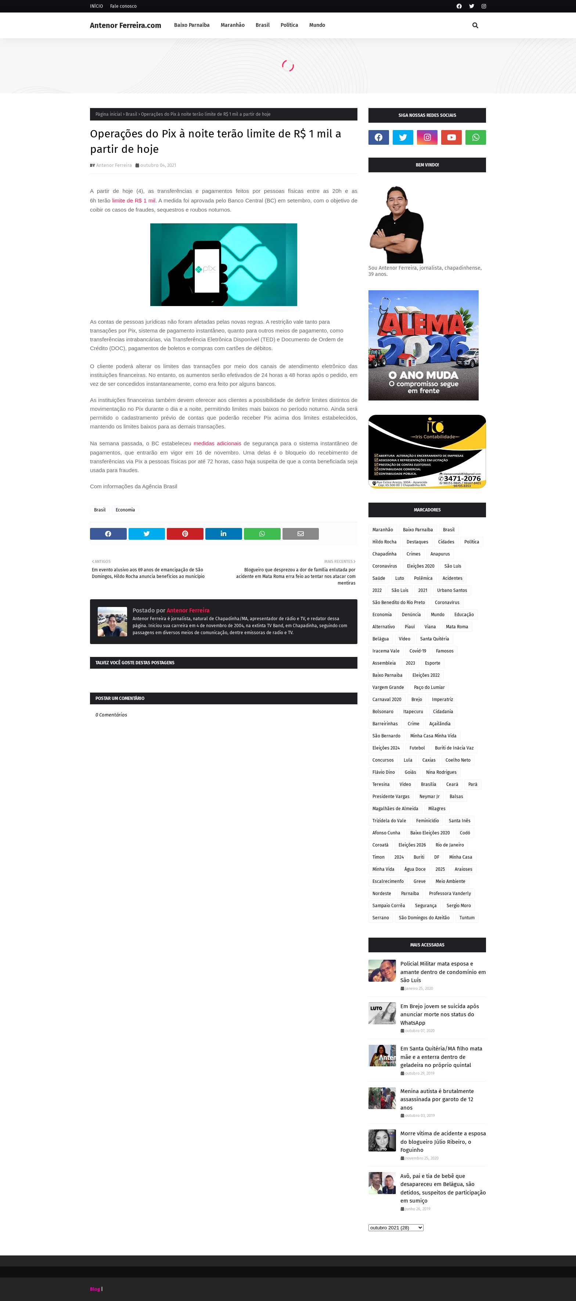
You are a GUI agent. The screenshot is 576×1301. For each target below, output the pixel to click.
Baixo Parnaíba (418, 529)
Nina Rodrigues (441, 772)
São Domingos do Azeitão (424, 917)
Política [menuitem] (289, 25)
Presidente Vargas (391, 796)
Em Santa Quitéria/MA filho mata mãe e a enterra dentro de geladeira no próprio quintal (441, 1056)
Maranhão (382, 529)
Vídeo (404, 638)
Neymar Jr (430, 796)
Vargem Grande (388, 687)
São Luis (400, 590)
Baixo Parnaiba (387, 675)
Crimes (414, 554)
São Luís (452, 566)
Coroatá (380, 845)
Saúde (378, 578)
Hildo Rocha (384, 542)
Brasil (131, 114)
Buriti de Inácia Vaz (454, 748)
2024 (399, 857)
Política (471, 542)
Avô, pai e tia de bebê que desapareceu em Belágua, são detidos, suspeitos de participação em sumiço (443, 1188)
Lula (408, 760)
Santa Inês (460, 820)
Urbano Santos (452, 590)
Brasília (428, 784)
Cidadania (443, 711)
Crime (414, 723)
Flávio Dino (383, 772)
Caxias (429, 760)
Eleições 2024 (386, 748)
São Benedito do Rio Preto (398, 602)
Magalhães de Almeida (395, 808)
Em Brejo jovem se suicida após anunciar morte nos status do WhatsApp (439, 1014)
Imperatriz (442, 699)
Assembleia (384, 663)
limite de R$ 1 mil (134, 200)
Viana (430, 626)
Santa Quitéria (434, 638)
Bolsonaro (382, 711)
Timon (378, 857)
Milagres (437, 808)
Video (405, 784)
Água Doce (415, 869)
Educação (464, 614)
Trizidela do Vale (389, 820)
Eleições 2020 (421, 566)
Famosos (445, 651)
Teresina (381, 784)
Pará (473, 784)
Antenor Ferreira (114, 165)
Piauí (410, 626)
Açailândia (440, 723)
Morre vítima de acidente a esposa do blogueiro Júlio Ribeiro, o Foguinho (443, 1141)
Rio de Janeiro (450, 845)
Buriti (419, 857)
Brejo (416, 699)
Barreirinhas (385, 723)
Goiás (410, 772)
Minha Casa (460, 857)
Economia (125, 510)
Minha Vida (383, 869)
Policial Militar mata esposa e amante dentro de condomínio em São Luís (443, 972)
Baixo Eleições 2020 (430, 832)
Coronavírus (447, 602)
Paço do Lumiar (429, 687)
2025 (440, 869)
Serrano (380, 917)
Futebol (417, 748)
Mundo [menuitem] (317, 25)
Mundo (437, 614)
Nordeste (381, 893)
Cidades (446, 542)
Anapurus (440, 554)
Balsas (456, 796)
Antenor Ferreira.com (125, 25)
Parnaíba (410, 893)
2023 (410, 663)
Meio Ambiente (450, 881)
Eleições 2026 (412, 845)
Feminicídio (427, 820)
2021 (422, 590)
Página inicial (109, 114)
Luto (399, 578)
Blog (95, 1289)
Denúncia (411, 614)
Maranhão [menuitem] (233, 25)
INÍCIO (96, 6)
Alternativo (383, 626)
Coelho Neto (458, 760)
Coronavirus (384, 566)
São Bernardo (386, 735)
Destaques (417, 542)
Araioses (463, 869)
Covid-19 (418, 651)
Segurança (426, 905)
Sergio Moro (459, 905)
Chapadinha (384, 554)
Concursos (383, 760)
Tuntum (467, 917)
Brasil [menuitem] (263, 25)
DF (436, 857)
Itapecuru (413, 711)
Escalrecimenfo (388, 881)
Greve (420, 881)
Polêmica (423, 578)
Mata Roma (457, 626)
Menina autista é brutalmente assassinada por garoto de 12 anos (437, 1099)
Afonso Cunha (386, 832)
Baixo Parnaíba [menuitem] (192, 25)
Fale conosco (123, 6)
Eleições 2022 (426, 675)
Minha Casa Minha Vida (433, 735)
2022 (377, 590)
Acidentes (452, 578)
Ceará (452, 784)
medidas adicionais (217, 443)
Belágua (380, 638)
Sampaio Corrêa (388, 905)
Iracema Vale (386, 651)
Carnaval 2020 (387, 699)
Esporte (432, 663)
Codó (465, 832)
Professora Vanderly (450, 893)
